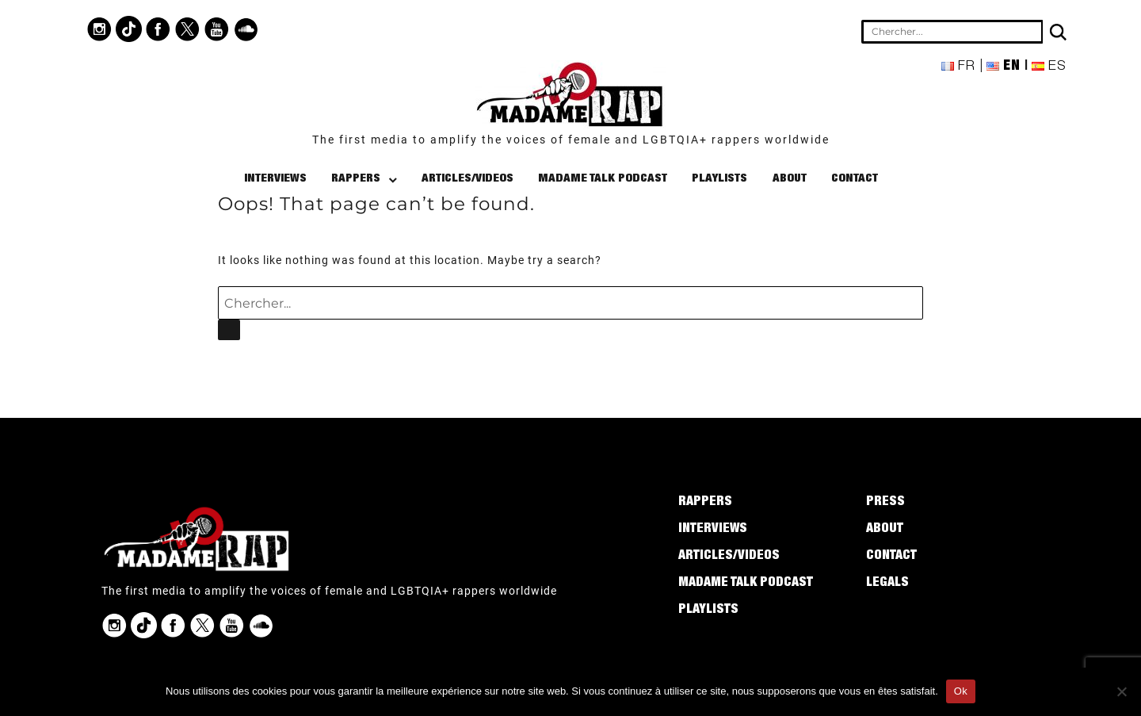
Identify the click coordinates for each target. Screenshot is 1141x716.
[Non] (1121, 691)
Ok (960, 691)
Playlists (719, 179)
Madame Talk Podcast (602, 179)
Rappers (355, 179)
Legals (887, 583)
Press (885, 502)
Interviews (275, 179)
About (790, 179)
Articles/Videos (467, 179)
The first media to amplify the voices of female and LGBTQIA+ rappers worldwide (571, 139)
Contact (854, 179)
